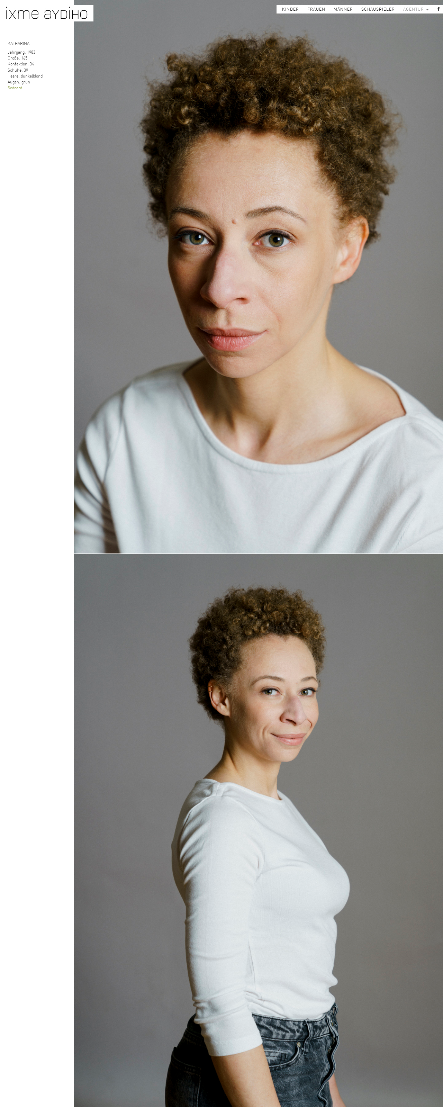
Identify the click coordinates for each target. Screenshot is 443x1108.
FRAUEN (316, 9)
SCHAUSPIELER (378, 9)
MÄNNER (343, 9)
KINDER (290, 9)
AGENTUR (416, 9)
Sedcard (15, 88)
